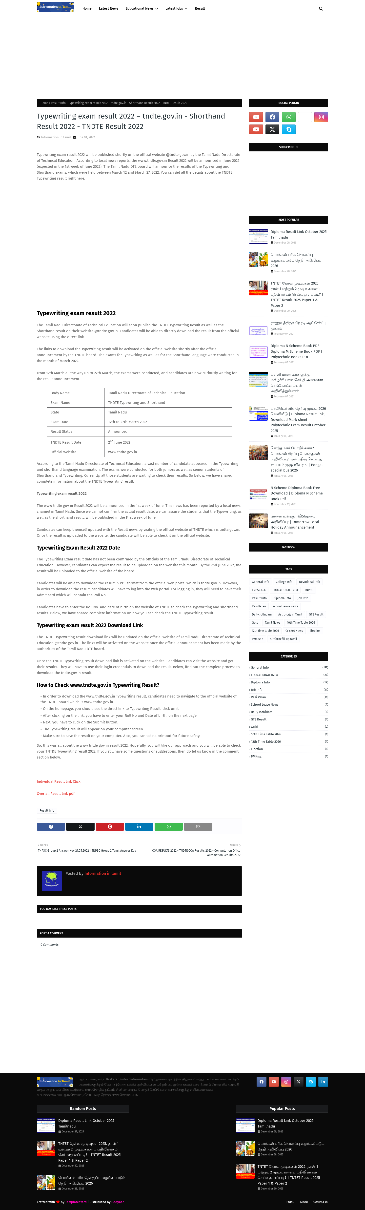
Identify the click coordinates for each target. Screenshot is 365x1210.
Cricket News (294, 631)
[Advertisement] (182, 54)
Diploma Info (282, 598)
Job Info (303, 598)
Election (315, 631)
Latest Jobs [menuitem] (174, 8)
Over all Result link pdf (56, 793)
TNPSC (308, 590)
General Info (260, 582)
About (304, 1202)
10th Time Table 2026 (301, 622)
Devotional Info (309, 582)
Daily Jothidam (262, 614)
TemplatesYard (76, 1202)
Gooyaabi (118, 1202)
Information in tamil (56, 137)
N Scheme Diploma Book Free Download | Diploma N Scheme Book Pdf (297, 493)
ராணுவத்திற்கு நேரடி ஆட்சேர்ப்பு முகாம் (298, 326)
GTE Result (316, 614)
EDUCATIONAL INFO (285, 590)
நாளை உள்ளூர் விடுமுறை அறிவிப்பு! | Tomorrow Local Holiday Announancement (295, 522)
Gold (255, 622)
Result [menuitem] (200, 8)
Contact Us (320, 1202)
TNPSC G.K (259, 590)
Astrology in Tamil (290, 614)
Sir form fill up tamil (283, 639)
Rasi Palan (259, 606)
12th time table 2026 (265, 631)
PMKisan (257, 639)
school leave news (285, 606)
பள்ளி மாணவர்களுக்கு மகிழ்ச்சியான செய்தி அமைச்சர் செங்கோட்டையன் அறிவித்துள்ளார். (297, 382)
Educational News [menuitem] (140, 8)
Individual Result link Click (59, 781)
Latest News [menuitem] (108, 8)
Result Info (58, 103)
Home (44, 103)
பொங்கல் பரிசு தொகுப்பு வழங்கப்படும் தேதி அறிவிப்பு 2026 (296, 260)
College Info (284, 582)
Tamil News (272, 622)
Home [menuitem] (87, 8)
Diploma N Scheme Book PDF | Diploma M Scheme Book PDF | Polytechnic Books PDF (296, 351)
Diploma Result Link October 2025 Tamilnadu (299, 234)
